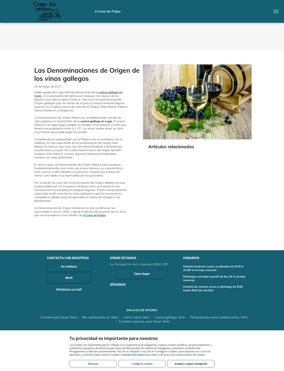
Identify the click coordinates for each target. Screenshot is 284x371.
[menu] (276, 11)
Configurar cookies (142, 363)
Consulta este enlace (133, 354)
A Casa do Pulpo (94, 215)
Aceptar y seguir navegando (191, 363)
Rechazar (93, 363)
